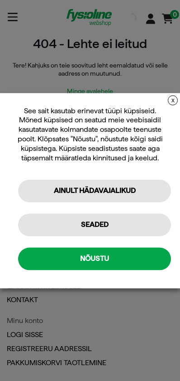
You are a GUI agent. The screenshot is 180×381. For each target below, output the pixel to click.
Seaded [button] (95, 224)
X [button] (173, 100)
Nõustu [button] (94, 258)
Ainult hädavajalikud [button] (95, 190)
